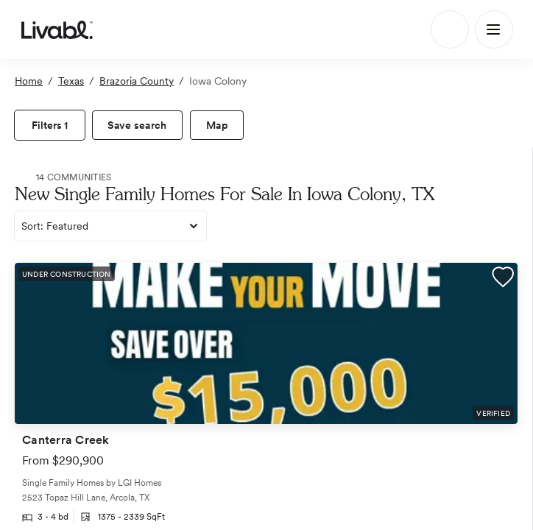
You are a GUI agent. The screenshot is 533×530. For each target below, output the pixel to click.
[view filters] (50, 125)
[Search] (449, 29)
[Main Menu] (494, 29)
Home (29, 81)
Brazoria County (136, 81)
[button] (503, 279)
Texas (71, 81)
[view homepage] (57, 29)
